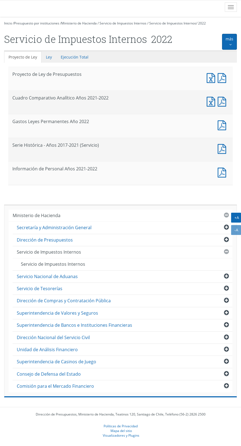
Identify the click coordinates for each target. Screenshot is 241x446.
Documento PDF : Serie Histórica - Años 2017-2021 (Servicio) (223, 148)
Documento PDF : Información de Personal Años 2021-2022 (223, 172)
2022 (202, 23)
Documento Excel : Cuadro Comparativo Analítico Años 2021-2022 (212, 101)
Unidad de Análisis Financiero (47, 350)
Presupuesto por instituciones (36, 23)
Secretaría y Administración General (54, 228)
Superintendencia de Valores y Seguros (57, 313)
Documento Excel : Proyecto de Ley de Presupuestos (212, 77)
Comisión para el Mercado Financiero (55, 386)
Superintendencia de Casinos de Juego (56, 362)
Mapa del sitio (121, 430)
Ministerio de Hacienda (79, 23)
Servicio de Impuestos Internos (122, 23)
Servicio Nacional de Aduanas (47, 276)
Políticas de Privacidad (121, 426)
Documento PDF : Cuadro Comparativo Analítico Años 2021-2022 (223, 101)
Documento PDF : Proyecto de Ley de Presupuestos (223, 77)
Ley (49, 57)
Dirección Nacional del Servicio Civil (53, 337)
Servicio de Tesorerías (39, 289)
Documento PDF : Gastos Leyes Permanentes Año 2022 (223, 124)
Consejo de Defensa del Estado (49, 374)
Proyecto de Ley (23, 57)
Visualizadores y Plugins (121, 435)
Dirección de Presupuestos (45, 240)
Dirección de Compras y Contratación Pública (64, 301)
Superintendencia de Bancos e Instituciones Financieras (74, 325)
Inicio (8, 23)
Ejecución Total (74, 57)
